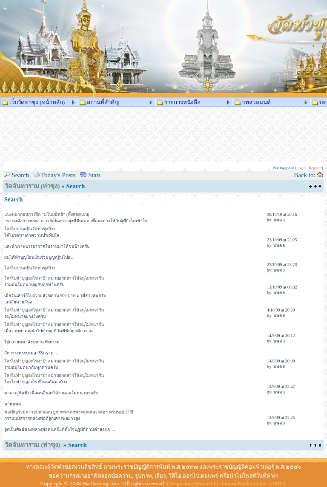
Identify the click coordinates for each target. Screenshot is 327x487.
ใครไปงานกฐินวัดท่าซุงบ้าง (29, 229)
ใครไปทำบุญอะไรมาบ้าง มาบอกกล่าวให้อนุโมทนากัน (54, 278)
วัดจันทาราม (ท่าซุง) (32, 186)
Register (315, 168)
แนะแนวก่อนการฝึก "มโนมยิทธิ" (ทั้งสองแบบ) (46, 214)
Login (301, 168)
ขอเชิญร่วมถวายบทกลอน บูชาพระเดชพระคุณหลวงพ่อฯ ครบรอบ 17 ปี (68, 412)
